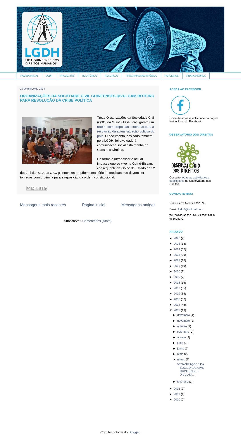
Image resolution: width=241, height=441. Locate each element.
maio (180, 354)
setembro (183, 331)
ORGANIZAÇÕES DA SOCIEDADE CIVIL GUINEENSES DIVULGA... (190, 369)
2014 (177, 304)
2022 (177, 260)
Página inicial (93, 205)
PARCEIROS (172, 75)
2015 (177, 299)
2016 (177, 293)
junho (181, 348)
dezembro (184, 315)
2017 (177, 288)
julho (180, 342)
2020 (177, 271)
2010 (177, 399)
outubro (182, 326)
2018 (177, 282)
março (181, 359)
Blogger (134, 432)
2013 (177, 310)
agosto (182, 337)
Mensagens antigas (138, 205)
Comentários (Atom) (97, 221)
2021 (177, 266)
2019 (177, 277)
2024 (177, 249)
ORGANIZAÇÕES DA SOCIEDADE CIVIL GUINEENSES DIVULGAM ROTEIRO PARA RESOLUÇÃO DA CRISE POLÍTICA (87, 98)
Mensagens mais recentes (43, 205)
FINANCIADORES (196, 75)
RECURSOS (111, 75)
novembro (184, 320)
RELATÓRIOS (89, 75)
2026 (177, 238)
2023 (177, 254)
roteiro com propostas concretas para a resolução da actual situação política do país (126, 131)
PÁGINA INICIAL (30, 75)
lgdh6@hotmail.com (190, 209)
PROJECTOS (67, 75)
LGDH (49, 75)
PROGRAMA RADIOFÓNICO (141, 75)
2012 (177, 388)
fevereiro (183, 381)
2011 (177, 394)
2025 (177, 243)
